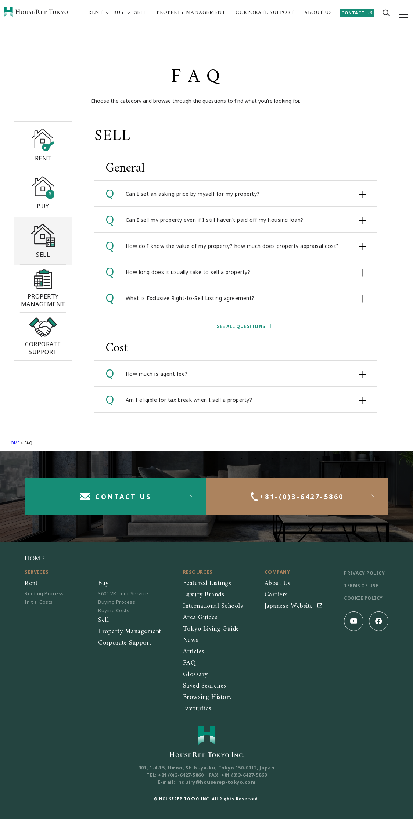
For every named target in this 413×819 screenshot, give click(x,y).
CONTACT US (357, 12)
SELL (140, 13)
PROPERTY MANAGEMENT (191, 13)
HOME (13, 443)
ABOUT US (318, 13)
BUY (119, 13)
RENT (95, 13)
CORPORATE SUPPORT (265, 13)
